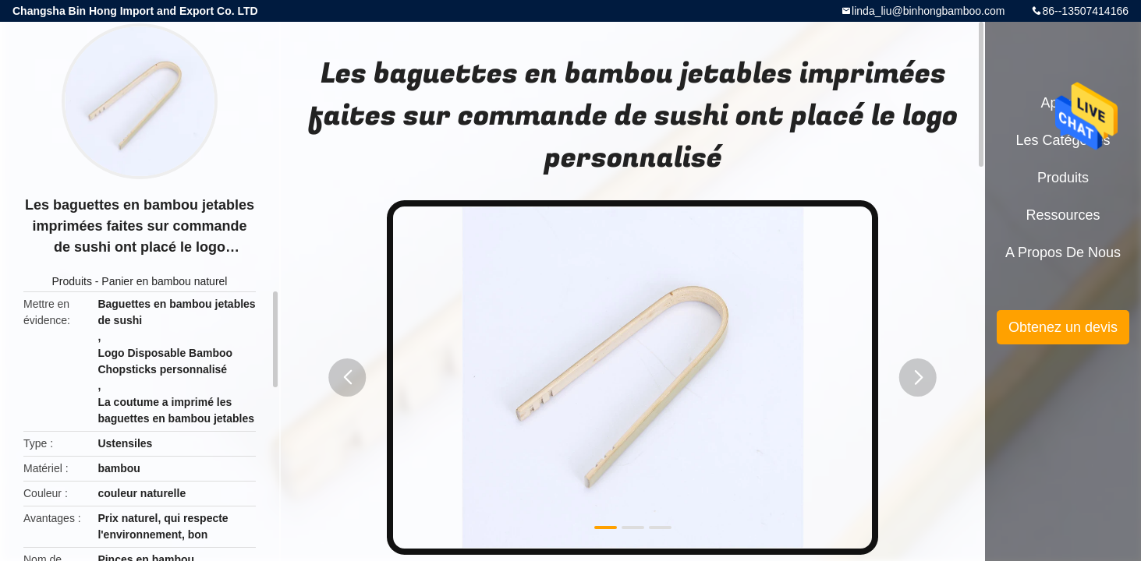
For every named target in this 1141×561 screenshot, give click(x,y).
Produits (72, 281)
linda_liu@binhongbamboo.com (928, 11)
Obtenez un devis (1063, 327)
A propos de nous (1063, 252)
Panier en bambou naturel (164, 281)
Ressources (1063, 215)
